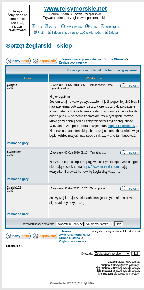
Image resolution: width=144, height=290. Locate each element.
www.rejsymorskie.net (75, 8)
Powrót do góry (18, 143)
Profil (39, 32)
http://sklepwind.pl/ (121, 126)
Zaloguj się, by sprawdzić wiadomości (74, 32)
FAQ (37, 26)
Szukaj (51, 26)
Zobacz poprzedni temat (84, 70)
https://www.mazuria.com (101, 167)
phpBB (65, 283)
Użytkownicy (71, 26)
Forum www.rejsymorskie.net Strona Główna (93, 59)
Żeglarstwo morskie (73, 62)
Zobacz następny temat (121, 70)
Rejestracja (110, 26)
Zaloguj (111, 32)
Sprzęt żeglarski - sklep (39, 45)
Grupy (91, 26)
